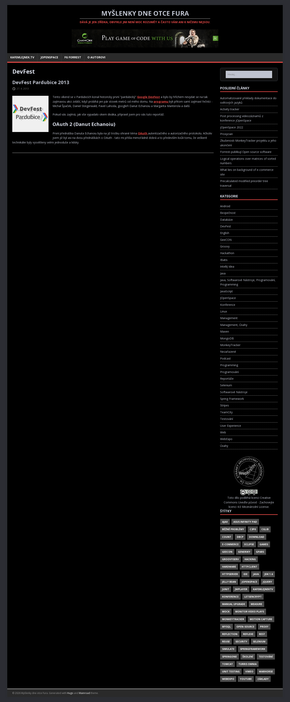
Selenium (226, 385)
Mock (226, 611)
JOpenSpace (228, 298)
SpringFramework (252, 649)
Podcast (225, 358)
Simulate (228, 649)
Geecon (227, 552)
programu (161, 101)
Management (229, 318)
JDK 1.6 (268, 574)
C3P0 (253, 529)
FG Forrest (72, 57)
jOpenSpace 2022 (231, 127)
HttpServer (230, 574)
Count (226, 537)
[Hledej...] (249, 74)
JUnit (225, 589)
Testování (226, 419)
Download (256, 537)
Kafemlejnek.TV (22, 57)
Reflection (229, 634)
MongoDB (227, 338)
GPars (260, 552)
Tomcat (227, 664)
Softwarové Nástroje (234, 392)
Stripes (224, 405)
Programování (229, 372)
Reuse (226, 641)
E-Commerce (230, 544)
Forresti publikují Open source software (245, 152)
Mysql (226, 626)
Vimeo (249, 671)
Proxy (264, 626)
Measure (256, 604)
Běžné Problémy (233, 529)
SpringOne (229, 656)
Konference (227, 305)
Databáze (226, 220)
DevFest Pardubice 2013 (40, 82)
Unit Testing (231, 671)
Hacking (250, 559)
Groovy (225, 246)
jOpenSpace (49, 57)
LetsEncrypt (253, 596)
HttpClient (249, 566)
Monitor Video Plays (249, 611)
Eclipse (249, 544)
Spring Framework (232, 399)
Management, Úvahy (233, 325)
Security (241, 641)
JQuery (267, 581)
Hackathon (227, 253)
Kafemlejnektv (263, 589)
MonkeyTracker (230, 345)
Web (223, 432)
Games (264, 544)
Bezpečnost (228, 213)
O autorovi (96, 57)
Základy (263, 679)
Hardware (229, 566)
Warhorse (266, 671)
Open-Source (245, 626)
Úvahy (224, 446)
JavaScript (226, 291)
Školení (247, 656)
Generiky (244, 552)
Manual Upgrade (233, 604)
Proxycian (226, 134)
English (224, 233)
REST (262, 634)
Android (225, 206)
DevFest (225, 226)
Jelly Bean (229, 581)
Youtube (246, 679)
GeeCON (226, 240)
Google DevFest (148, 97)
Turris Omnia (247, 664)
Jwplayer (241, 589)
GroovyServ (230, 559)
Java (223, 273)
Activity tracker (229, 109)
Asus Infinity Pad (245, 522)
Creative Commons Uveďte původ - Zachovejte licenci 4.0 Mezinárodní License (249, 502)
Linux (223, 311)
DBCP (240, 537)
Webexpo (228, 679)
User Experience (230, 426)
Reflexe (248, 634)
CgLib (265, 529)
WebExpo (226, 439)
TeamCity (226, 412)
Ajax (225, 522)
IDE (245, 574)
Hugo (70, 693)
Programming (229, 365)
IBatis (224, 260)
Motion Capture (261, 619)
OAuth (143, 133)
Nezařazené (228, 352)
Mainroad (84, 693)
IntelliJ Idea (227, 266)
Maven (224, 331)
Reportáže (227, 378)
